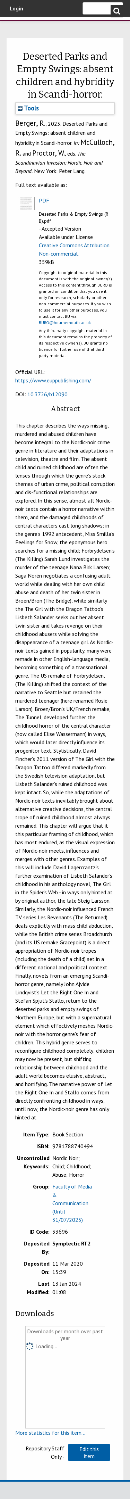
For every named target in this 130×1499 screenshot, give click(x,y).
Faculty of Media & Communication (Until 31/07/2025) (72, 1203)
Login (16, 8)
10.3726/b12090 (47, 394)
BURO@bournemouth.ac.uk (65, 322)
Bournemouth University (15, 26)
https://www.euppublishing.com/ (53, 380)
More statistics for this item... (50, 1432)
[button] (89, 1452)
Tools (28, 108)
